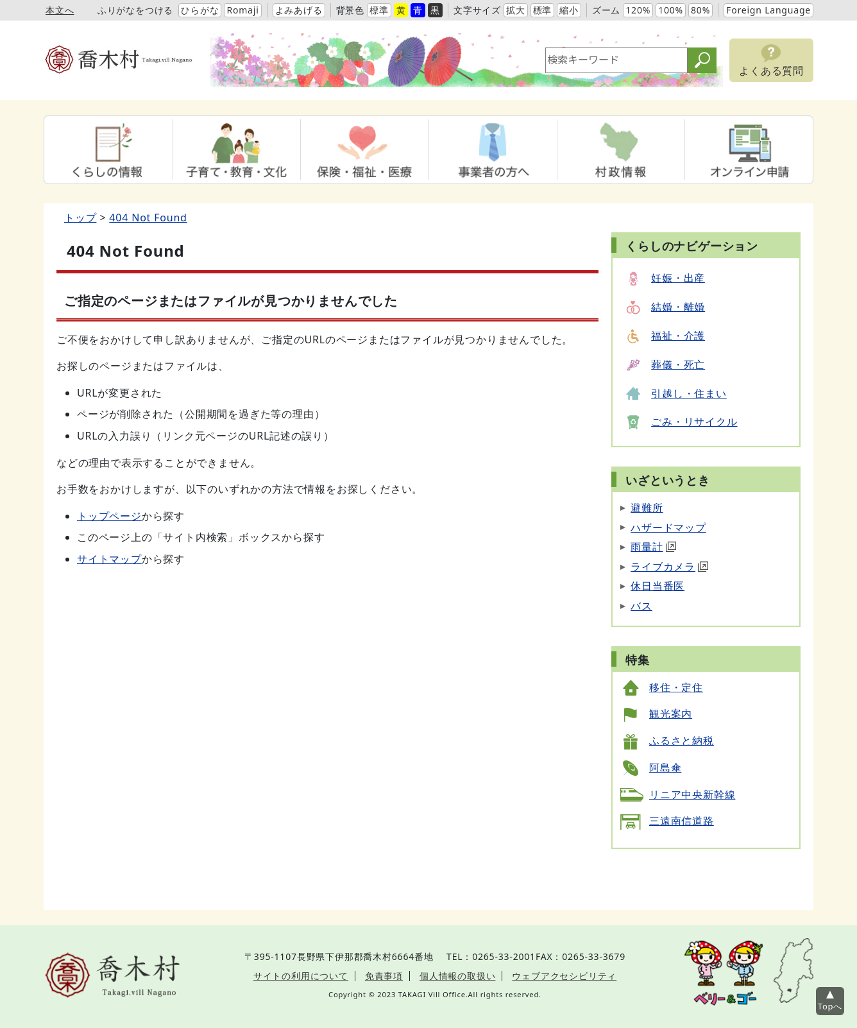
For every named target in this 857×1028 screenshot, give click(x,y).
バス (641, 606)
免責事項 (384, 976)
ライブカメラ (669, 567)
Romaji (242, 10)
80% (700, 10)
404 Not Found (148, 217)
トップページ (109, 516)
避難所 (647, 508)
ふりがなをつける (135, 10)
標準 (379, 10)
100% (670, 10)
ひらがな (200, 10)
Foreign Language (768, 10)
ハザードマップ (668, 527)
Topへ (830, 1006)
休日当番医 (657, 586)
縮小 (569, 10)
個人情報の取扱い (457, 976)
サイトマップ (109, 559)
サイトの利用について (300, 976)
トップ (80, 217)
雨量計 (653, 547)
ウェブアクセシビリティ (564, 976)
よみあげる (299, 10)
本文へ (60, 10)
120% (637, 10)
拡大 (515, 10)
